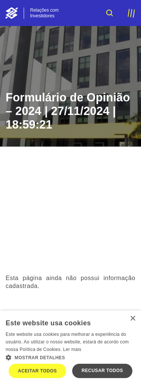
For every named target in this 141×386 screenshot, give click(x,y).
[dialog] (70, 348)
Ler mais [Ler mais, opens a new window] (72, 349)
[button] (70, 357)
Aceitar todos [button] (37, 371)
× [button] (132, 319)
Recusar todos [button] (102, 370)
